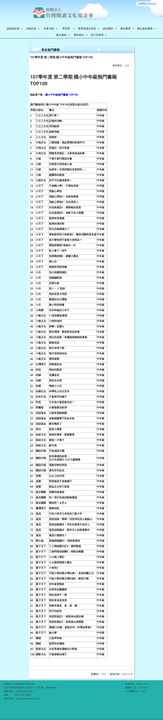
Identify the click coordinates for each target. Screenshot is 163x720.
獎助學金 (79, 34)
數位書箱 (61, 34)
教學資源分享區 (87, 28)
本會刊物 (49, 28)
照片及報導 (97, 34)
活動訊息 (31, 28)
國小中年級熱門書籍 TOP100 (61, 94)
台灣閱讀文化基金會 (147, 4)
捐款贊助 (108, 28)
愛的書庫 (125, 28)
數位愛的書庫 (145, 28)
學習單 (66, 28)
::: (31, 41)
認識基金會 (13, 28)
